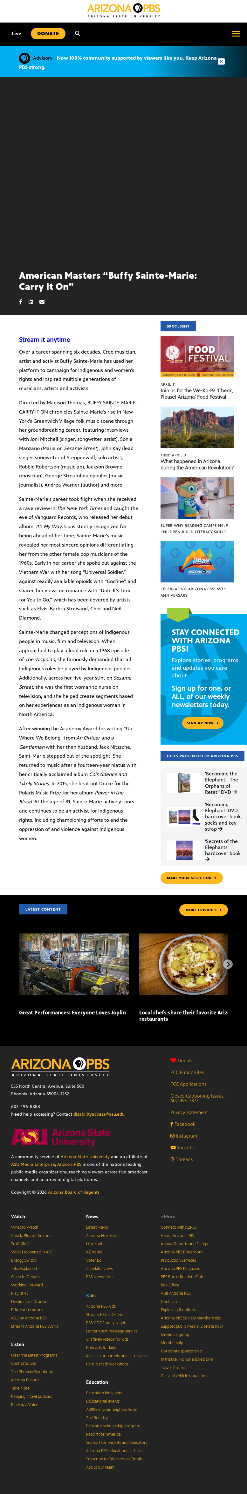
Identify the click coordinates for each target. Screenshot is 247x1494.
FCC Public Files (187, 1072)
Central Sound (23, 1363)
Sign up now (203, 723)
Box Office (170, 1285)
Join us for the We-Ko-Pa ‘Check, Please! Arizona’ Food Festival (197, 394)
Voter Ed (93, 1260)
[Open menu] (236, 34)
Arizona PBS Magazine (180, 1268)
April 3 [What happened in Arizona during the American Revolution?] (173, 455)
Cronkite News (99, 1268)
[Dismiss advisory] (221, 62)
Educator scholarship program (113, 1426)
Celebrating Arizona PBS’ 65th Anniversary (194, 592)
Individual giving (175, 1334)
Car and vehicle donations (184, 1375)
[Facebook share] (24, 302)
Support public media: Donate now (192, 1326)
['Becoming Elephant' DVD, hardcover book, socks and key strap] (184, 807)
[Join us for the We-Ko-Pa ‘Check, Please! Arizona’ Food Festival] (197, 339)
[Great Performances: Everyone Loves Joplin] (74, 937)
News (92, 1216)
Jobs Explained (24, 1268)
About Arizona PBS (177, 1235)
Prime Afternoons (27, 1309)
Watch (18, 1216)
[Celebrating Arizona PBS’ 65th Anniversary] (197, 544)
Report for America (103, 1434)
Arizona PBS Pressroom (182, 1252)
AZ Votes (94, 1252)
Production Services (178, 1260)
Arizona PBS (69, 1164)
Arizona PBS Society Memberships (191, 1318)
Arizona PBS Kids (100, 1306)
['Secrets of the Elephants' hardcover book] (184, 841)
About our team (100, 1467)
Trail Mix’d (20, 1243)
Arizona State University (85, 1156)
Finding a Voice (24, 1404)
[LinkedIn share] (34, 302)
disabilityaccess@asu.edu (99, 1114)
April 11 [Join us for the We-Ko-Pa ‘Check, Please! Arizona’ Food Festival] (168, 384)
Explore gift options (178, 1309)
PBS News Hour (100, 1276)
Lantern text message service (112, 1331)
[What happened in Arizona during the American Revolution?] (197, 410)
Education (97, 1382)
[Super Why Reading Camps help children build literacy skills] (197, 481)
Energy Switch (23, 1260)
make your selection (191, 878)
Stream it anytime (44, 339)
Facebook (182, 1124)
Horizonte (95, 1243)
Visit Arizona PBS (175, 1293)
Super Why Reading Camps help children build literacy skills (194, 528)
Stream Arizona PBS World (34, 1326)
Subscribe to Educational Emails (114, 1459)
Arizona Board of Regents (73, 1192)
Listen (17, 1344)
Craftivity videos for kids (107, 1339)
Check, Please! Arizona (31, 1235)
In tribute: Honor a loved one (187, 1359)
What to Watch (24, 1227)
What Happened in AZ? (31, 1252)
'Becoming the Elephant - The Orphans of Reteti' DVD (221, 783)
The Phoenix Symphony (32, 1371)
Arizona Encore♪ (26, 1380)
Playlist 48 (20, 1293)
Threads (181, 1159)
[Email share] (45, 302)
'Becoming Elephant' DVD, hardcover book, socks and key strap (223, 816)
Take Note (20, 1388)
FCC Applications (188, 1084)
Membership (172, 1342)
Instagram (183, 1136)
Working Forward (27, 1285)
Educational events (103, 1401)
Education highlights (104, 1393)
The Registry (97, 1417)
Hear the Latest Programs (34, 1355)
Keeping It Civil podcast (31, 1396)
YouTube (182, 1148)
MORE (204, 910)
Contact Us (170, 1301)
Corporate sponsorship (181, 1351)
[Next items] (228, 964)
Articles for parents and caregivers (116, 1355)
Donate (181, 1061)
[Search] (77, 34)
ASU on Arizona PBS (28, 1318)
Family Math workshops (107, 1364)
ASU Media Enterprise (33, 1164)
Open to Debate (25, 1276)
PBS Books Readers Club (182, 1276)
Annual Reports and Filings (184, 1243)
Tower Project (173, 1367)
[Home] (123, 10)
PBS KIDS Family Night (105, 1322)
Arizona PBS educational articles (114, 1450)
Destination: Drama (28, 1301)
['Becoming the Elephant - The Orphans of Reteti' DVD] (184, 773)
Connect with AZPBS (178, 1227)
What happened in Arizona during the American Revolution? (197, 464)
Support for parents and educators (116, 1442)
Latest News (97, 1227)
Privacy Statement (189, 1112)
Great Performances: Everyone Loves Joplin (72, 1012)
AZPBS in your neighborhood (111, 1409)
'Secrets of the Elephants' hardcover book (223, 850)
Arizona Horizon (101, 1235)
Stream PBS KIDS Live (104, 1314)
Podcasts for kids (101, 1347)
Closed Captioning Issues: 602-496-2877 (197, 1098)
